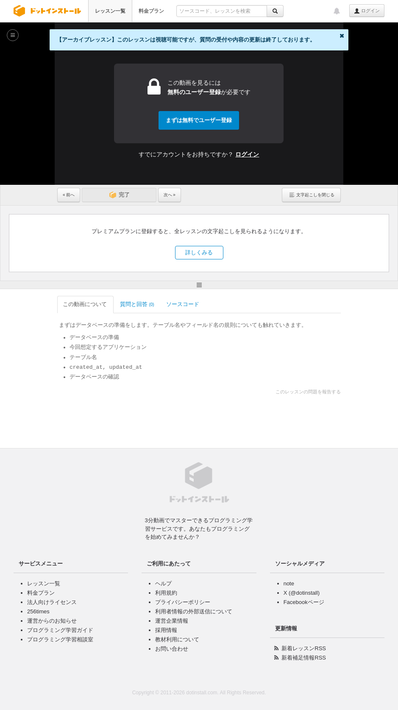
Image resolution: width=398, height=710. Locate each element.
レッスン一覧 (110, 11)
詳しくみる (199, 252)
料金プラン (151, 11)
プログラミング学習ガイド (60, 630)
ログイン (367, 11)
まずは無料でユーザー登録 (199, 120)
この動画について (85, 304)
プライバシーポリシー (182, 602)
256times (38, 611)
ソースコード (183, 304)
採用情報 (166, 630)
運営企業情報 (171, 621)
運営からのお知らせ (52, 621)
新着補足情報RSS (303, 657)
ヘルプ (163, 583)
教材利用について (177, 639)
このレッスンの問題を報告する (308, 391)
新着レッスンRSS (303, 648)
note (289, 583)
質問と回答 (137, 304)
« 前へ (69, 194)
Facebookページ (304, 602)
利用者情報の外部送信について (193, 611)
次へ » (169, 194)
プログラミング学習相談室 (60, 639)
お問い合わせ (171, 649)
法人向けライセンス (52, 602)
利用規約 (166, 593)
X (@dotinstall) (302, 593)
